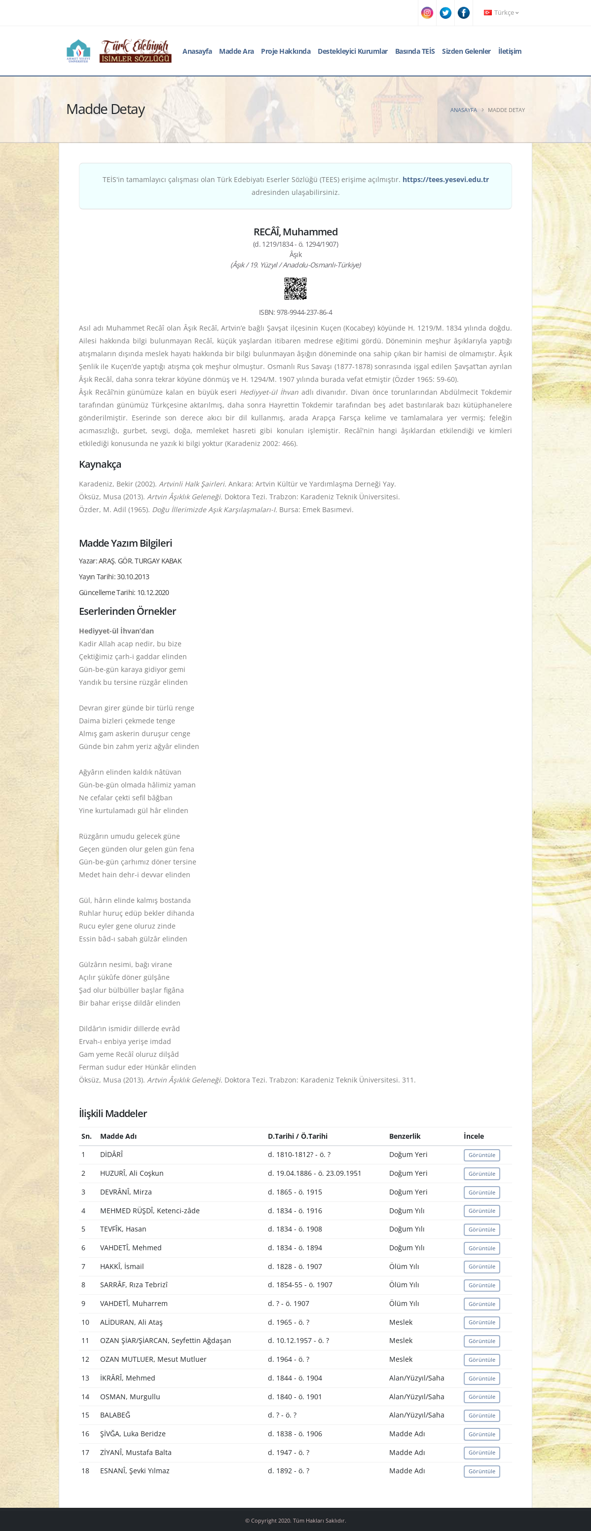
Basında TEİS (415, 51)
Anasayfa (197, 51)
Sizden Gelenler (466, 51)
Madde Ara (236, 51)
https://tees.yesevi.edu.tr (446, 179)
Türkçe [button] (501, 12)
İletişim (510, 51)
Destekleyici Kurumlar (353, 51)
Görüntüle (482, 1154)
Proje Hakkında (285, 51)
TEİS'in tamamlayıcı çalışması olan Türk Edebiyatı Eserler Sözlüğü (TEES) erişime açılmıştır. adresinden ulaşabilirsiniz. (296, 186)
